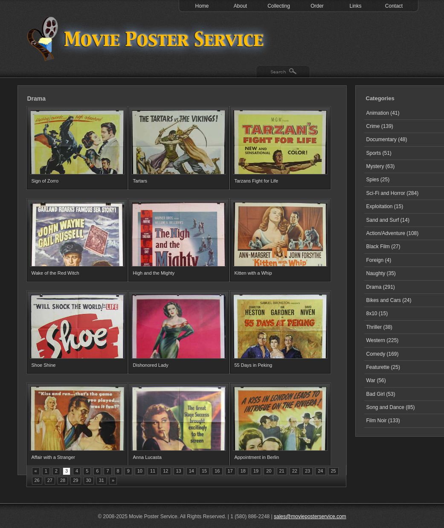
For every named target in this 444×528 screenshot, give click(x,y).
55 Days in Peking (254, 365)
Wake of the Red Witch (55, 273)
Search (283, 72)
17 (230, 470)
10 (139, 470)
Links (355, 6)
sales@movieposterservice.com (310, 516)
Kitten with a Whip (253, 273)
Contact (394, 6)
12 (165, 470)
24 (320, 470)
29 (75, 480)
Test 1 (147, 38)
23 (307, 470)
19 (255, 470)
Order (317, 6)
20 (268, 470)
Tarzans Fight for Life (257, 180)
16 (217, 470)
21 (281, 470)
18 (243, 470)
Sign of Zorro (45, 180)
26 (37, 480)
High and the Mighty (154, 273)
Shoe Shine (44, 365)
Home (202, 6)
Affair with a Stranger (53, 457)
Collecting (278, 6)
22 (294, 470)
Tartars (140, 180)
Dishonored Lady (150, 365)
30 (88, 480)
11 (152, 470)
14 (191, 470)
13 (178, 470)
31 (101, 480)
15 (204, 470)
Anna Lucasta (147, 457)
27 (49, 480)
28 (62, 480)
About (240, 6)
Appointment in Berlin (257, 457)
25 (333, 470)
